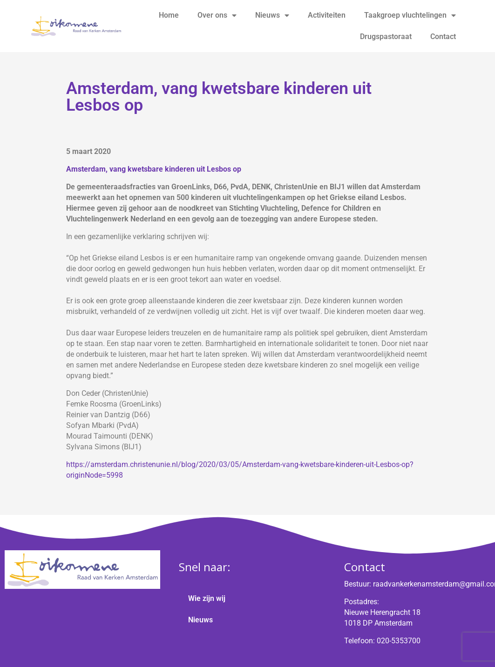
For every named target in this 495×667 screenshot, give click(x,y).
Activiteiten (327, 15)
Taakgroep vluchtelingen (410, 15)
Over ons (217, 15)
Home (169, 15)
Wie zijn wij (206, 598)
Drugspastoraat (386, 36)
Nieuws (272, 15)
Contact (443, 36)
